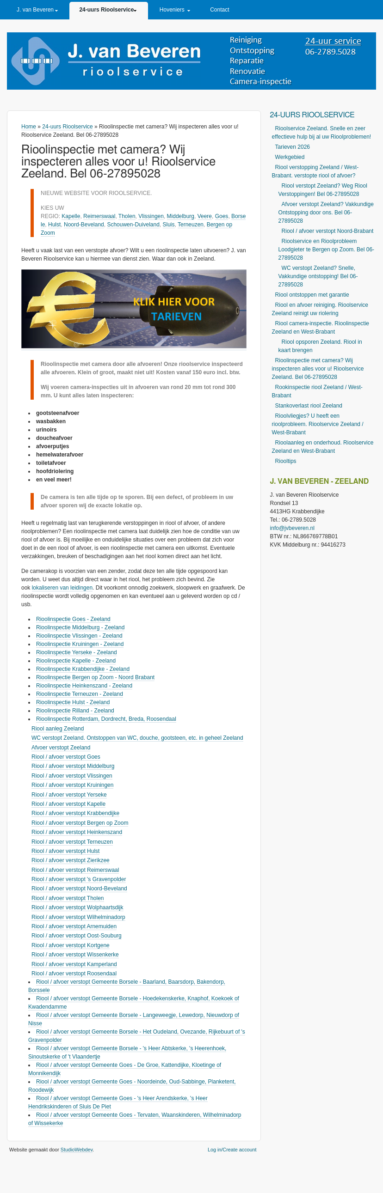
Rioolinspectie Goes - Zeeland (73, 619)
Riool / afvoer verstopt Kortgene (70, 945)
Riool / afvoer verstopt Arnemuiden (74, 926)
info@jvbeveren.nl (292, 528)
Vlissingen (151, 216)
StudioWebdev (77, 1149)
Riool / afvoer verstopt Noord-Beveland (79, 888)
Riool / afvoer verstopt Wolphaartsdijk (77, 907)
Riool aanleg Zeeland (57, 728)
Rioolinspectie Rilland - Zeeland (75, 710)
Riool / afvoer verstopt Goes (65, 757)
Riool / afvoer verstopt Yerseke (69, 794)
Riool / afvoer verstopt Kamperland (74, 964)
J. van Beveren (35, 9)
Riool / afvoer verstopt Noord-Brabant (328, 231)
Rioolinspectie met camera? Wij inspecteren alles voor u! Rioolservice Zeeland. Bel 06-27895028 (318, 368)
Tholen (127, 216)
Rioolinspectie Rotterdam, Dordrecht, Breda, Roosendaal (106, 719)
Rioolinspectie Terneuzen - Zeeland (79, 694)
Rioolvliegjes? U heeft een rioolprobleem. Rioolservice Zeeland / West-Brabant (318, 424)
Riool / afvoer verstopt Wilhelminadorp (78, 917)
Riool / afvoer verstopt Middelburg (72, 766)
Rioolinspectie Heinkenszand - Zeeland (84, 685)
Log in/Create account (232, 1149)
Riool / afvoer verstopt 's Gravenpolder (78, 879)
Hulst (54, 224)
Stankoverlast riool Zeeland (308, 405)
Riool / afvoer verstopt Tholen (67, 898)
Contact (219, 9)
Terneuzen (191, 224)
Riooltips (286, 461)
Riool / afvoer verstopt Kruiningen (72, 785)
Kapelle (71, 216)
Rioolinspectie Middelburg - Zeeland (80, 627)
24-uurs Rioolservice (106, 9)
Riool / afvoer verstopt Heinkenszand (76, 832)
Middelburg (180, 216)
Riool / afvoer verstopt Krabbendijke (75, 813)
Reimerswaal (99, 216)
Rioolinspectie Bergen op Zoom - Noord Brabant (95, 677)
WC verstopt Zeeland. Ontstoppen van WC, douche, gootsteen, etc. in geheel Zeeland (137, 738)
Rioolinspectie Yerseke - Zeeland (76, 652)
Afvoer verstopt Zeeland (60, 747)
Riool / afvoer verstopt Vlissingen (71, 776)
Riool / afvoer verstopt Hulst (65, 851)
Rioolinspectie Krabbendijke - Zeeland (83, 669)
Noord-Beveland (84, 224)
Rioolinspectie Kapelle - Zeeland (76, 660)
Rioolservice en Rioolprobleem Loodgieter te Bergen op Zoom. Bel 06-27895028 (326, 249)
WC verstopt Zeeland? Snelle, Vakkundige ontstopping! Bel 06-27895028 (318, 276)
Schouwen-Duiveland (133, 224)
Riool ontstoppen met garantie (312, 295)
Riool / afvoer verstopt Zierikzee (70, 860)
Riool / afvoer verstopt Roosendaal (74, 973)
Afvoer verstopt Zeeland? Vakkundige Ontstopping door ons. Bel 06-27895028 (326, 212)
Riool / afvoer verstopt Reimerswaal (75, 870)
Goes (222, 216)
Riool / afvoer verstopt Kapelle (68, 804)
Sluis (169, 224)
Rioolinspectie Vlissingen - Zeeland (79, 636)
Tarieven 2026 (292, 147)
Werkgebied (290, 157)
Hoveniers (172, 9)
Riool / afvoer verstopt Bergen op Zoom (79, 823)
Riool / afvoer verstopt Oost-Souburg (76, 935)
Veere (205, 216)
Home (28, 126)
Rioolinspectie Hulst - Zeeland (73, 702)
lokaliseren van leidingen (62, 587)
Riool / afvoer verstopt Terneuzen (72, 842)
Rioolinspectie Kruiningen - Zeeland (80, 644)
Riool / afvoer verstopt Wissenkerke (75, 954)
